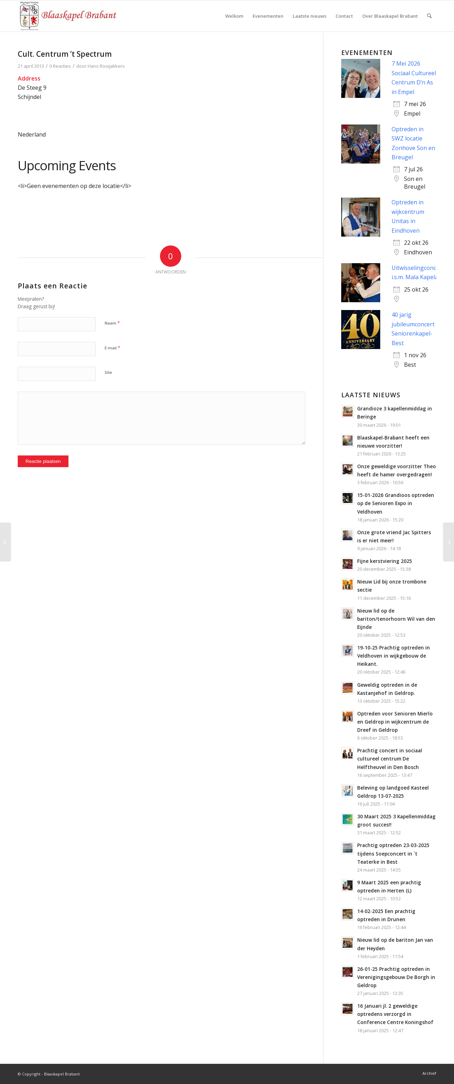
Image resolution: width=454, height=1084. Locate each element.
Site (108, 372)
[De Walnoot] (448, 542)
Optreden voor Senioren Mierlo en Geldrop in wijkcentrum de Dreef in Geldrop (395, 721)
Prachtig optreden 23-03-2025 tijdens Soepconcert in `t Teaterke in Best (393, 853)
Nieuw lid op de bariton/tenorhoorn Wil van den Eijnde (396, 618)
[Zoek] (429, 16)
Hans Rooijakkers (106, 66)
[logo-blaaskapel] (67, 16)
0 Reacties (60, 66)
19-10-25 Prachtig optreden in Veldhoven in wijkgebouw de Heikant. (393, 655)
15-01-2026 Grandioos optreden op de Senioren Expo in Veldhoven (395, 503)
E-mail (112, 347)
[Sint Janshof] (5, 542)
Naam (112, 323)
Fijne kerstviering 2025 (384, 561)
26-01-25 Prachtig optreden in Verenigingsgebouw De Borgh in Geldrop (396, 977)
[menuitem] (234, 16)
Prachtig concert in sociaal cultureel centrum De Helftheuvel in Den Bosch (389, 758)
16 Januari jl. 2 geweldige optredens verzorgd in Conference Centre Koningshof (395, 1013)
